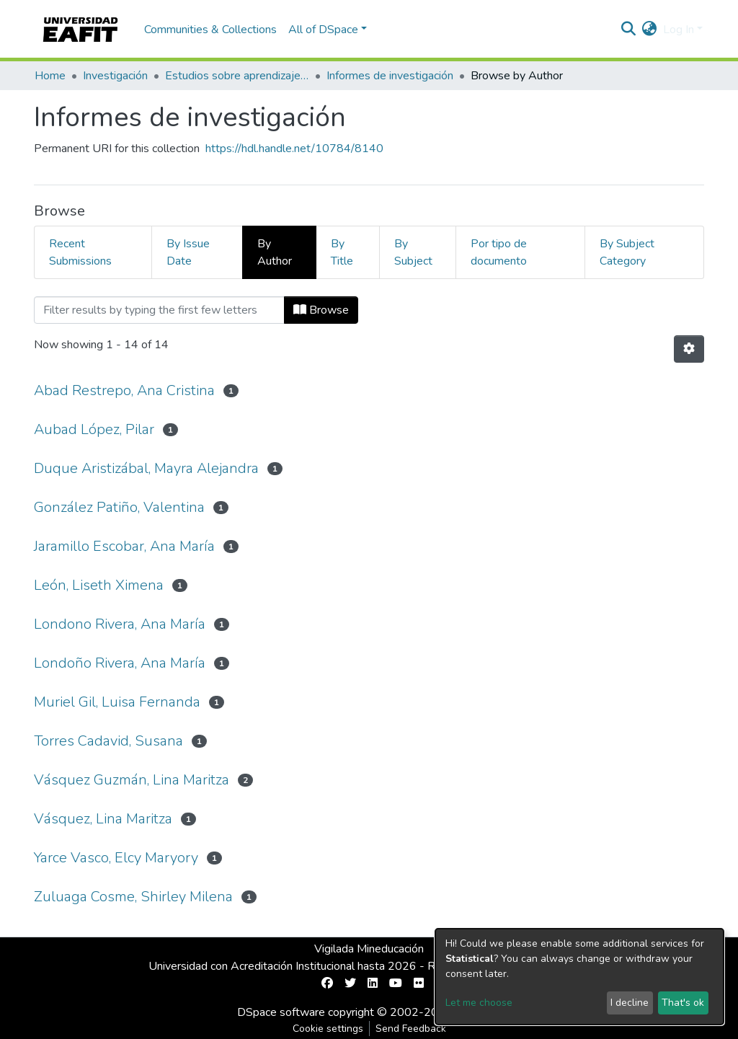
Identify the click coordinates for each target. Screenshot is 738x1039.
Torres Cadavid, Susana (108, 741)
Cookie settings (328, 1028)
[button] (650, 29)
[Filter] (159, 310)
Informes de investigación (389, 76)
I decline (629, 1002)
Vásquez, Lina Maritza (103, 818)
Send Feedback (410, 1028)
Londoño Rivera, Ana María (119, 663)
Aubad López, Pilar (94, 429)
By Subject (413, 252)
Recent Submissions (80, 252)
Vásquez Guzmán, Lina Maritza (131, 780)
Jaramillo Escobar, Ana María (124, 546)
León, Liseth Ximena (99, 585)
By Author (274, 252)
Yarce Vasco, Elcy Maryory (116, 857)
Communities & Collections (210, 29)
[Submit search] (629, 29)
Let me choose (478, 1002)
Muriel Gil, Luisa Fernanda (117, 702)
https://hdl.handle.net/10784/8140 (294, 148)
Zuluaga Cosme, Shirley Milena (133, 896)
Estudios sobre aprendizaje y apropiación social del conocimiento (237, 76)
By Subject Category (627, 252)
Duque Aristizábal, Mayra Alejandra (146, 468)
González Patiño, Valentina (119, 507)
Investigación (115, 76)
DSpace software (281, 1012)
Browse (321, 310)
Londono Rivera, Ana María (119, 624)
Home (50, 76)
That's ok (683, 1002)
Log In (678, 29)
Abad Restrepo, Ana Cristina (124, 390)
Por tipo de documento (499, 252)
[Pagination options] (689, 349)
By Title (342, 252)
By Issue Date (188, 252)
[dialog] (579, 977)
